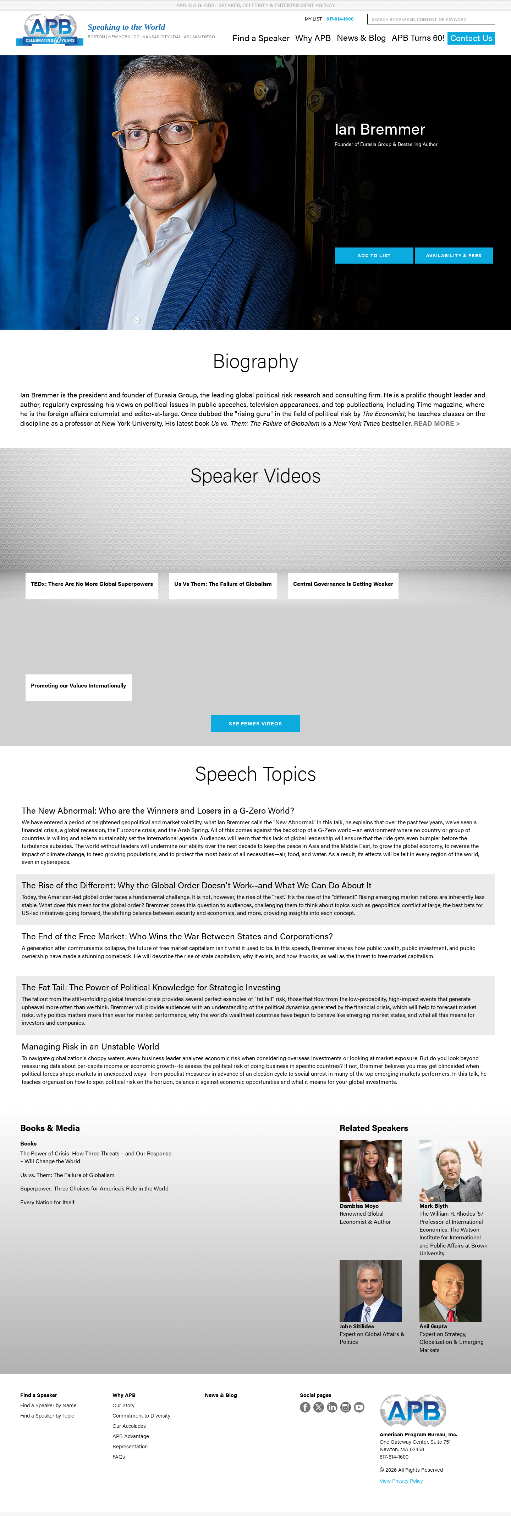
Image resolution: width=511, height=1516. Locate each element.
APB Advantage (130, 1437)
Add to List (374, 257)
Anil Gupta (433, 1328)
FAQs (118, 1458)
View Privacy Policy (401, 1484)
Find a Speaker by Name (48, 1406)
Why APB (313, 38)
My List (313, 20)
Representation (130, 1448)
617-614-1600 (340, 20)
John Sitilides (357, 1328)
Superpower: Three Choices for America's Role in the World (94, 1190)
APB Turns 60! (418, 38)
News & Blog (361, 38)
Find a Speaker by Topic (47, 1417)
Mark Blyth (433, 1207)
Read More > (437, 425)
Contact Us (471, 39)
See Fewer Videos (255, 725)
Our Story (123, 1406)
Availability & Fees (453, 257)
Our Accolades (129, 1427)
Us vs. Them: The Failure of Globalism (67, 1176)
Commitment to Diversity (141, 1417)
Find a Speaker (261, 38)
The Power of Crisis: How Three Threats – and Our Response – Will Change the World (95, 1159)
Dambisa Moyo (359, 1207)
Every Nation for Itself (47, 1204)
